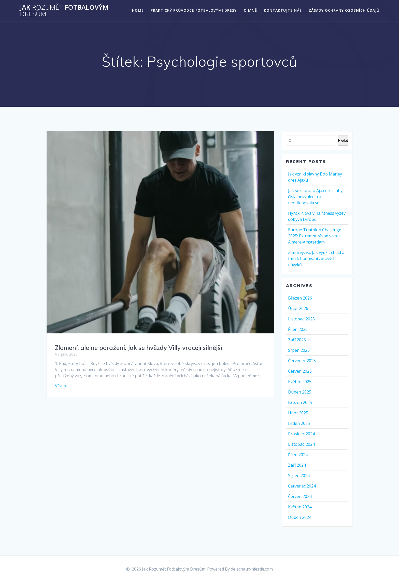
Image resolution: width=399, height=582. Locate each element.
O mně (250, 10)
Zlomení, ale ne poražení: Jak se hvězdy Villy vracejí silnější (138, 347)
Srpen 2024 (299, 475)
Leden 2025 (299, 423)
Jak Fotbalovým (64, 10)
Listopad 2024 (301, 444)
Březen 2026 (300, 298)
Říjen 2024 (298, 454)
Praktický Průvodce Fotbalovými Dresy (194, 10)
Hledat (343, 140)
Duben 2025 (299, 392)
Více (59, 386)
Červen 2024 (300, 496)
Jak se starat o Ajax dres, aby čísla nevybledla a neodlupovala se (315, 197)
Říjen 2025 (298, 329)
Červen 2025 (300, 371)
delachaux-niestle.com (252, 569)
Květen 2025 (299, 381)
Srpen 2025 (299, 350)
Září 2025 (297, 340)
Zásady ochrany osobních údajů (344, 10)
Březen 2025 (300, 402)
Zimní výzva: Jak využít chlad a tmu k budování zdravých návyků (316, 258)
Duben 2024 (299, 517)
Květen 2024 (299, 507)
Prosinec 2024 (301, 434)
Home (138, 10)
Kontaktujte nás (283, 10)
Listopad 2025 (301, 319)
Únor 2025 (298, 413)
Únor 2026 (298, 308)
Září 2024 (297, 465)
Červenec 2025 (302, 360)
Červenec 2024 (302, 486)
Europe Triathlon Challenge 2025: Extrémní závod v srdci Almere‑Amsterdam (314, 236)
